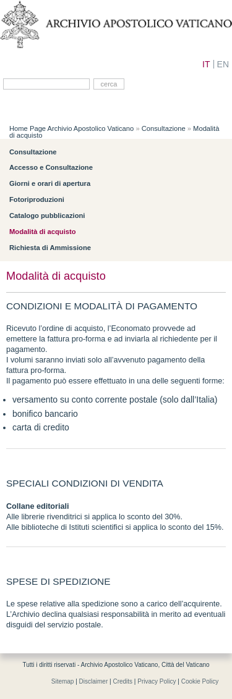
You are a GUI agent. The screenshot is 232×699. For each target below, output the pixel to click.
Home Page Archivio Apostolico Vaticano (71, 128)
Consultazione (164, 128)
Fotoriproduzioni (36, 199)
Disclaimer (93, 681)
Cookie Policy (200, 681)
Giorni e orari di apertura (49, 183)
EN (223, 64)
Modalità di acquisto (42, 231)
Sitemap (62, 681)
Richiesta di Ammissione (50, 247)
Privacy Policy (156, 681)
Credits (122, 681)
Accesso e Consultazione (51, 167)
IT (206, 64)
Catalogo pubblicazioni (47, 215)
